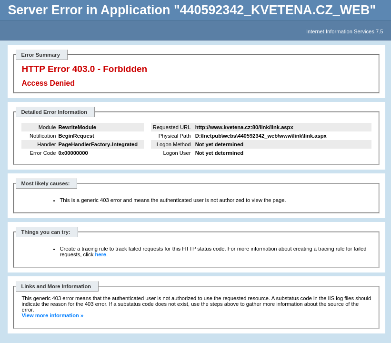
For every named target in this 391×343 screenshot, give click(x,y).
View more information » (52, 315)
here (100, 254)
